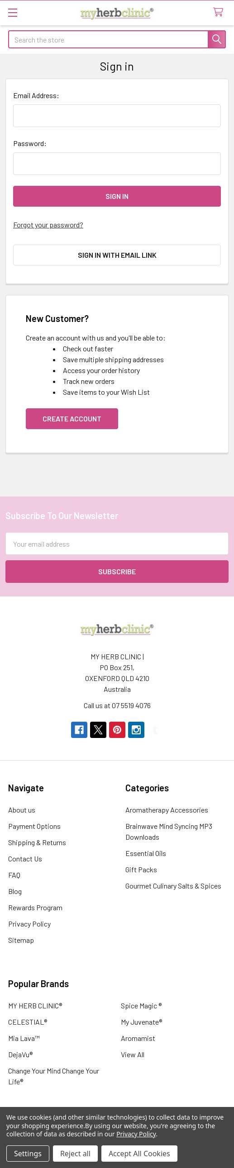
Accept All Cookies (139, 1154)
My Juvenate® (141, 1021)
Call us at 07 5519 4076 (117, 705)
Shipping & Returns (37, 842)
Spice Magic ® (141, 1005)
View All (132, 1054)
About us (21, 809)
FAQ (14, 874)
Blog (15, 891)
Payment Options (34, 826)
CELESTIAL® (27, 1021)
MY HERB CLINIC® (35, 1005)
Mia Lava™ (24, 1038)
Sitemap (21, 940)
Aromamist (138, 1038)
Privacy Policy (29, 923)
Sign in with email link (117, 255)
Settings (28, 1154)
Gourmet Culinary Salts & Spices (173, 885)
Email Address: (36, 95)
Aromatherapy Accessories (166, 809)
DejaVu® (20, 1054)
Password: (30, 143)
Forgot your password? (48, 224)
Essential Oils (145, 853)
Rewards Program (35, 907)
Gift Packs (141, 869)
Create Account (72, 418)
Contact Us (25, 858)
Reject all (75, 1154)
